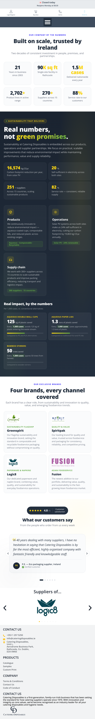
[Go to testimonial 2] (45, 580)
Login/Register (11, 15)
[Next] (87, 554)
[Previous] (8, 554)
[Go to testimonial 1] (41, 580)
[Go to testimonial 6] (54, 580)
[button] (5, 608)
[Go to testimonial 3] (47, 580)
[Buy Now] (35, 11)
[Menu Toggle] (48, 22)
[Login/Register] (11, 11)
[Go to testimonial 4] (50, 580)
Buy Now (35, 15)
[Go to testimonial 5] (52, 580)
